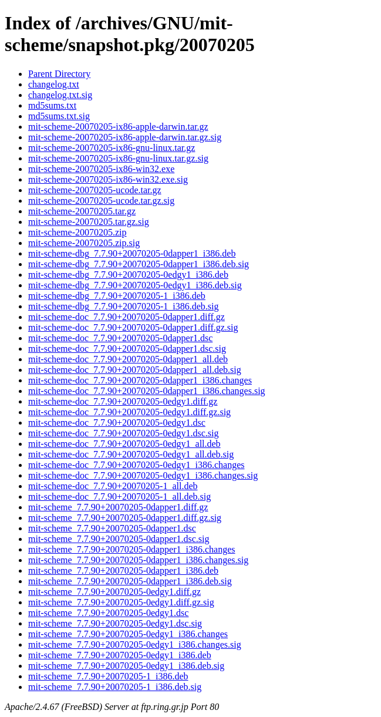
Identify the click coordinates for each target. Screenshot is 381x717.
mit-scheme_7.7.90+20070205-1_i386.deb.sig (114, 687)
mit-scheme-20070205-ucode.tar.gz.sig (101, 201)
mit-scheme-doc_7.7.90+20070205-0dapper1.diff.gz (126, 317)
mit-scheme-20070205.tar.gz (82, 211)
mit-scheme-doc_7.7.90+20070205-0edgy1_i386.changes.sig (143, 475)
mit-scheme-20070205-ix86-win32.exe (101, 169)
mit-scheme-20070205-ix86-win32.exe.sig (108, 179)
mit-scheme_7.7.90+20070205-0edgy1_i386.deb (119, 655)
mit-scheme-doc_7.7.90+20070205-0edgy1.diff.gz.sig (129, 412)
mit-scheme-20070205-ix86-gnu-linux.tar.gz (111, 148)
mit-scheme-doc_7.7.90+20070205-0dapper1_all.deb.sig (134, 370)
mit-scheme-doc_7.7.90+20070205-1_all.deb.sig (119, 496)
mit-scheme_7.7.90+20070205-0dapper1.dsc (112, 528)
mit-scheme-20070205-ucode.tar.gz (94, 190)
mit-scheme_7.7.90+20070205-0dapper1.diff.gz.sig (124, 518)
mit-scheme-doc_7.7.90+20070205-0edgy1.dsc (116, 422)
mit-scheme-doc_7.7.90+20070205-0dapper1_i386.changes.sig (146, 391)
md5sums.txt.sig (59, 116)
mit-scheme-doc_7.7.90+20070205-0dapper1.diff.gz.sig (133, 327)
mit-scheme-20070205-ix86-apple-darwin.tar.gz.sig (124, 137)
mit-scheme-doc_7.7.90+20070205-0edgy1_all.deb (124, 444)
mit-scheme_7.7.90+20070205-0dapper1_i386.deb (123, 570)
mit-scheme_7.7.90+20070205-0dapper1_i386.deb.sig (130, 581)
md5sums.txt (52, 105)
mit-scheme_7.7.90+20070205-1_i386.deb (108, 676)
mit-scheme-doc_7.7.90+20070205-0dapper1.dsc (120, 338)
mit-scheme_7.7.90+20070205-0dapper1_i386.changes (131, 549)
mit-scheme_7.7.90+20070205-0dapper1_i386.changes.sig (138, 560)
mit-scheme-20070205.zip (77, 232)
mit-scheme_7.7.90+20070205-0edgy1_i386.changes (128, 634)
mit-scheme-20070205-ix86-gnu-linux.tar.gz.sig (118, 158)
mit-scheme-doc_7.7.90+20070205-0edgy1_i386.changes (136, 465)
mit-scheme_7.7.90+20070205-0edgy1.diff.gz (114, 592)
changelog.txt (53, 84)
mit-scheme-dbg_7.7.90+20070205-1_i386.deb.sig (123, 306)
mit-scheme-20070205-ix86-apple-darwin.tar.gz (118, 127)
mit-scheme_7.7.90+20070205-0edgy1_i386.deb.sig (126, 666)
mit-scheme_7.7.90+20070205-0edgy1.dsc (108, 613)
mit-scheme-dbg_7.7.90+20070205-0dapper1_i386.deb (131, 253)
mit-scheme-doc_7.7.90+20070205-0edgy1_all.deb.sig (131, 454)
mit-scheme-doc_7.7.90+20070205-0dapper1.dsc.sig (127, 349)
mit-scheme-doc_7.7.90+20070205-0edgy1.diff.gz (122, 401)
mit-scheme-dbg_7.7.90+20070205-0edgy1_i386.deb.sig (135, 285)
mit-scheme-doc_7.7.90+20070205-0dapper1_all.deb (128, 359)
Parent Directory (59, 74)
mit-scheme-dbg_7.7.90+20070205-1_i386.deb (116, 296)
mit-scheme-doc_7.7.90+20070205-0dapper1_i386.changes (140, 380)
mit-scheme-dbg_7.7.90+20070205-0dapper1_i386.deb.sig (138, 264)
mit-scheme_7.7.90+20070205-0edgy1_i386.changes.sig (134, 644)
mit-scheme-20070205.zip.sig (84, 243)
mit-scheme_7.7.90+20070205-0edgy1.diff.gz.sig (121, 602)
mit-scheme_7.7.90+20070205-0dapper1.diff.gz (118, 507)
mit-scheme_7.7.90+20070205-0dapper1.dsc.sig (119, 539)
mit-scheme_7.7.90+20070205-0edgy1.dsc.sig (115, 623)
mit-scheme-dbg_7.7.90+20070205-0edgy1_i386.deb (128, 275)
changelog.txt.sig (60, 95)
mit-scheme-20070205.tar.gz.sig (88, 222)
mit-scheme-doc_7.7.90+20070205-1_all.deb (113, 486)
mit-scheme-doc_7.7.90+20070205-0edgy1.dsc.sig (123, 433)
